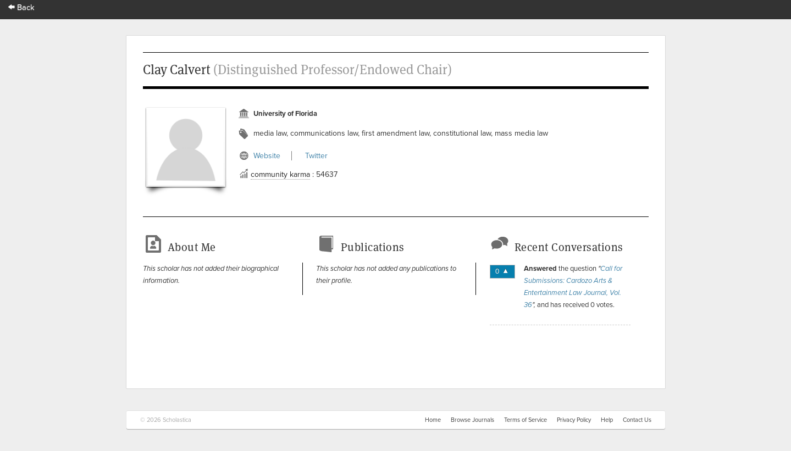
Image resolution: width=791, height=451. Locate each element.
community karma (280, 174)
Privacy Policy (574, 420)
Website (266, 155)
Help (607, 420)
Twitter (316, 155)
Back (21, 7)
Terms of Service (525, 420)
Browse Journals (472, 420)
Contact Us (637, 420)
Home (433, 420)
